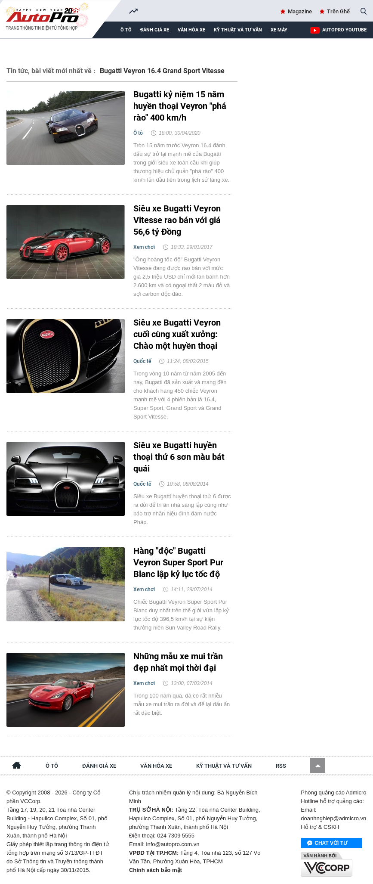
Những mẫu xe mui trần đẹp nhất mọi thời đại (178, 662)
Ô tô (126, 30)
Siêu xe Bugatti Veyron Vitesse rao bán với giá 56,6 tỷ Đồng (177, 220)
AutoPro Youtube (344, 30)
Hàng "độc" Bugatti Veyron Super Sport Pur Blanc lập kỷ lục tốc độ (178, 562)
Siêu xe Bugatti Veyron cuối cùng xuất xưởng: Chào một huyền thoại (177, 334)
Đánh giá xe (154, 30)
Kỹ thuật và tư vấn (238, 30)
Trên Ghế (338, 11)
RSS (281, 766)
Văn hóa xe (191, 30)
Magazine (300, 11)
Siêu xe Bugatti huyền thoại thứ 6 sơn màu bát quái (179, 457)
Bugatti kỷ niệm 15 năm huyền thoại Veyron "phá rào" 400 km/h (179, 106)
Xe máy (279, 30)
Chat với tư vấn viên (327, 843)
